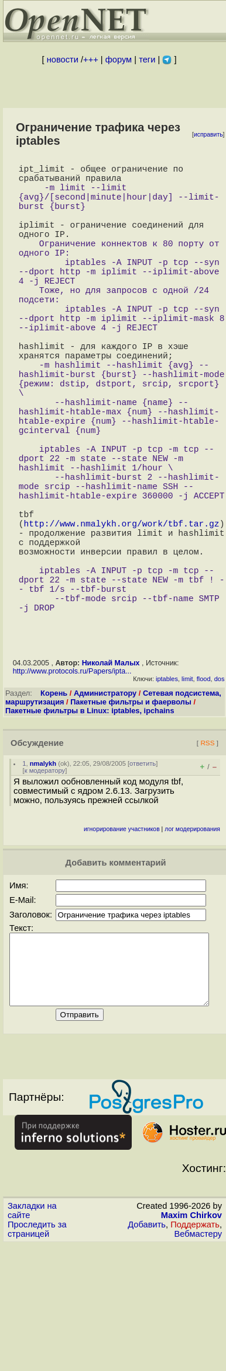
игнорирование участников (122, 941)
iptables (167, 790)
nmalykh (43, 875)
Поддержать (195, 1350)
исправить (208, 134)
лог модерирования (192, 941)
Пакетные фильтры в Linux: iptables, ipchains (89, 822)
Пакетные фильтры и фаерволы (130, 814)
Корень (53, 805)
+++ (90, 59)
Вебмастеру (198, 1360)
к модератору (45, 882)
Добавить (147, 1350)
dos (219, 790)
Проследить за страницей (37, 1355)
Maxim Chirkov (191, 1341)
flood (204, 790)
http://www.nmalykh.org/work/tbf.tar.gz (121, 614)
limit (187, 790)
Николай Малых (111, 775)
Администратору (105, 805)
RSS (207, 855)
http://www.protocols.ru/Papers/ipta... (72, 783)
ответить (142, 875)
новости (62, 59)
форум (118, 59)
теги (147, 59)
